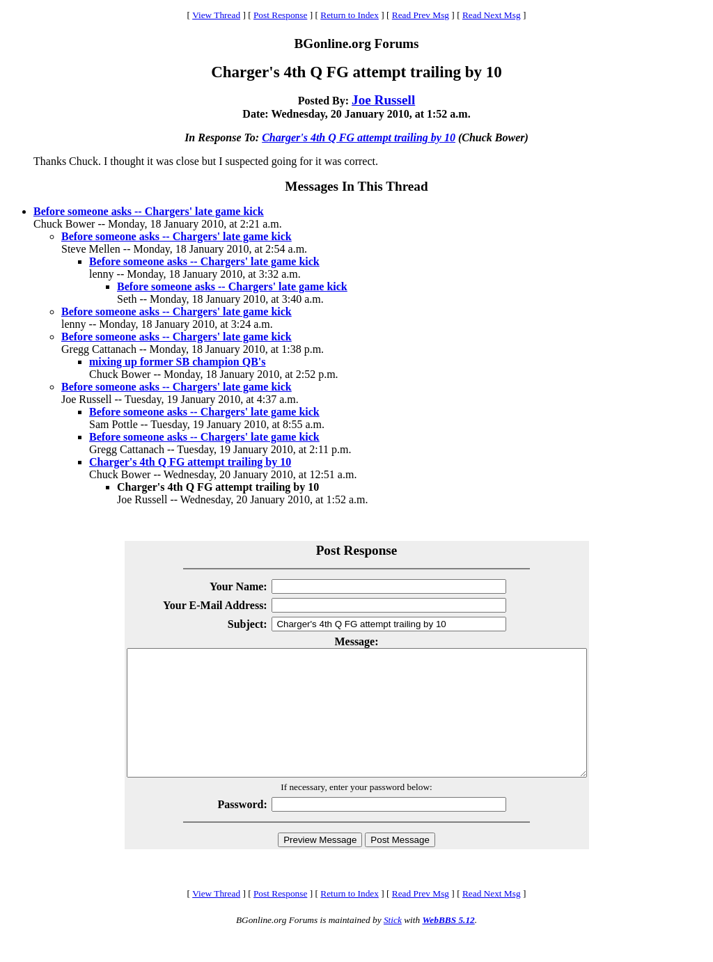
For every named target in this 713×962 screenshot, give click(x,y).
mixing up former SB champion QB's (177, 362)
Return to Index (349, 15)
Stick (393, 945)
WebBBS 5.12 (448, 945)
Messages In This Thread (356, 186)
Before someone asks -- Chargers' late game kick (148, 211)
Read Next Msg (491, 15)
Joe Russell (383, 100)
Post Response (280, 15)
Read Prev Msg (420, 15)
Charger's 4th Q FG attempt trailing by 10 (358, 137)
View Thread (216, 15)
